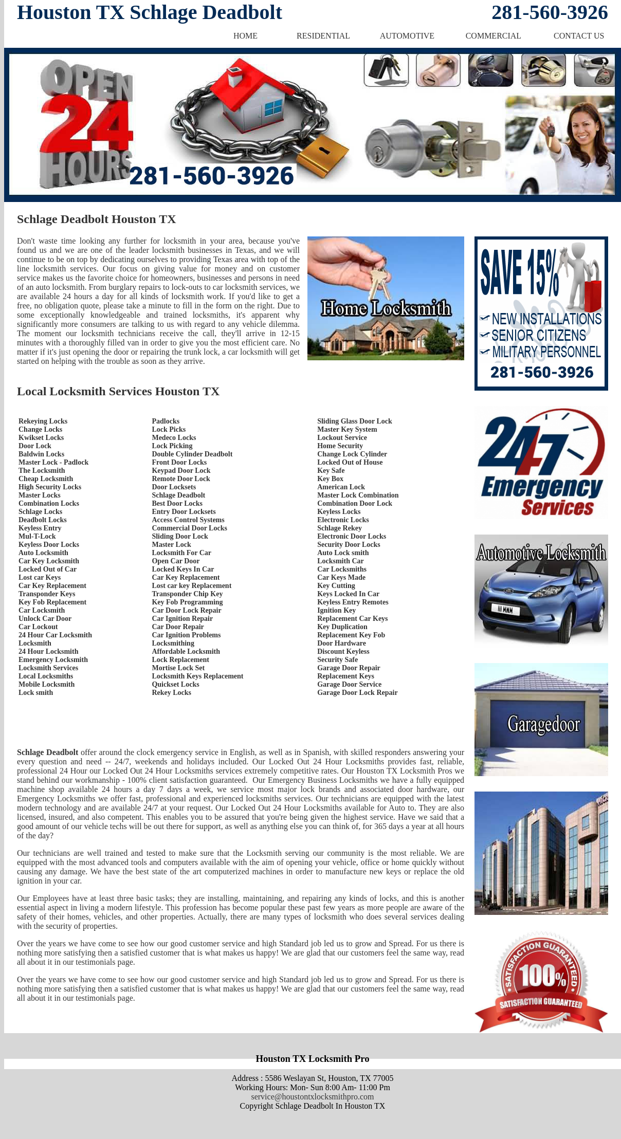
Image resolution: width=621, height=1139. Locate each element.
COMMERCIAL (493, 35)
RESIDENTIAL (323, 35)
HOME (245, 35)
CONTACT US (579, 35)
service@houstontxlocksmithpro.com (312, 1096)
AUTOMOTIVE (407, 35)
